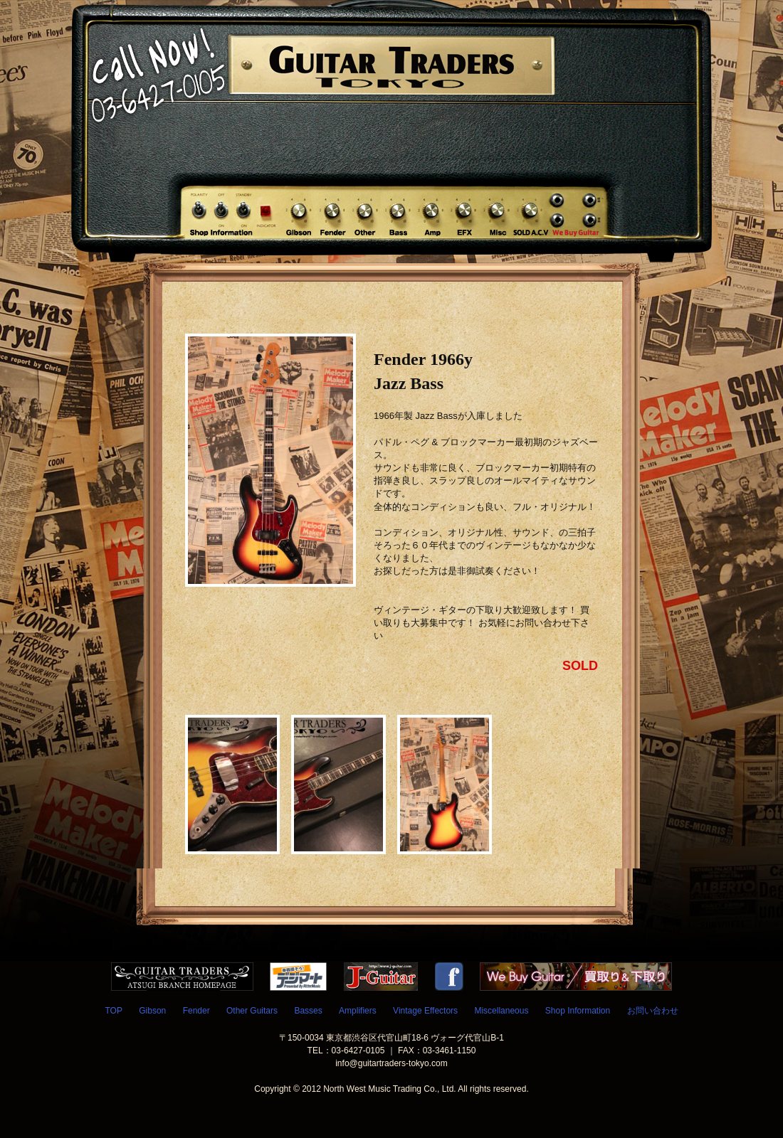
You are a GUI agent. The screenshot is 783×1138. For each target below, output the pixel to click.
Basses (308, 1011)
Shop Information (577, 1011)
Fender (196, 1011)
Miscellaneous (501, 1011)
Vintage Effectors (425, 1011)
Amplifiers (358, 1011)
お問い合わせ (652, 1011)
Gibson (152, 1011)
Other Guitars (252, 1011)
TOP (113, 1011)
